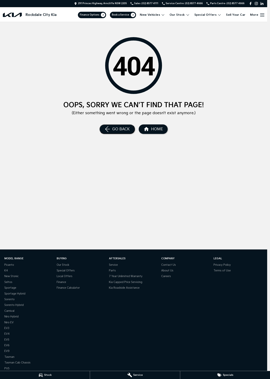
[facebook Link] (250, 3)
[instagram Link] (256, 3)
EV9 (6, 351)
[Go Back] (117, 129)
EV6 (6, 345)
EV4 (7, 333)
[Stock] (45, 375)
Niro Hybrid (11, 316)
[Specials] (225, 375)
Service (113, 264)
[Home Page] (12, 15)
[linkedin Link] (262, 3)
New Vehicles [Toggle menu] (152, 15)
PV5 (6, 368)
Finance (61, 282)
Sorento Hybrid (14, 305)
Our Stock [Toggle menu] (180, 15)
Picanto (9, 264)
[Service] (135, 375)
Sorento (9, 299)
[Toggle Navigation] (257, 15)
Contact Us (168, 264)
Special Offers (66, 270)
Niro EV (9, 322)
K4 (6, 270)
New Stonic (11, 276)
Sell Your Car (235, 15)
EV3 (6, 328)
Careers (166, 276)
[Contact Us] (100, 3)
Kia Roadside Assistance (124, 287)
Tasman (9, 357)
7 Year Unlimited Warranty (125, 276)
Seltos (8, 282)
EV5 (6, 339)
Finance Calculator (68, 287)
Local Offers (64, 276)
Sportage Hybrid (14, 293)
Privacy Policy (222, 264)
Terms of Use (222, 270)
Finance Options (89, 14)
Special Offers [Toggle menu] (207, 15)
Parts (112, 270)
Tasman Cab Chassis (17, 362)
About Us (167, 270)
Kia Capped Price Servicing (125, 282)
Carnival (9, 311)
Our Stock (63, 264)
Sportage (10, 287)
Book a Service (120, 14)
